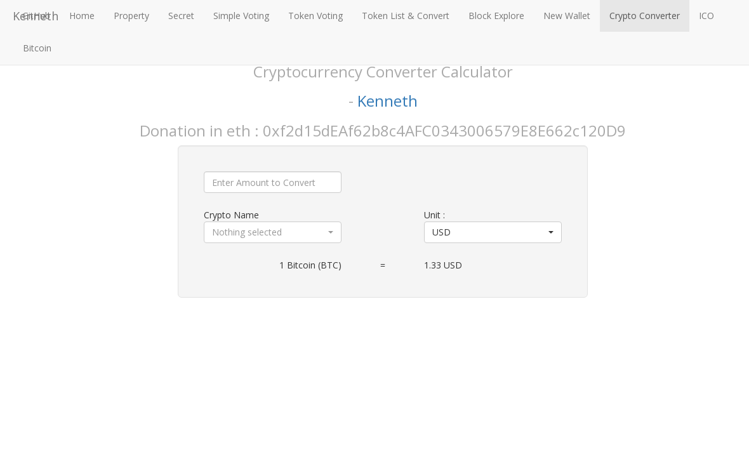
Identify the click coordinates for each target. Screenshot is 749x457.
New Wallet (566, 16)
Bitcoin (37, 48)
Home (82, 16)
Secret (181, 16)
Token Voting (315, 16)
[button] (273, 232)
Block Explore (496, 16)
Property (131, 16)
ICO (706, 16)
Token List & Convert (405, 16)
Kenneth (387, 100)
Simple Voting (241, 16)
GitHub (36, 16)
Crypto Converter (644, 16)
